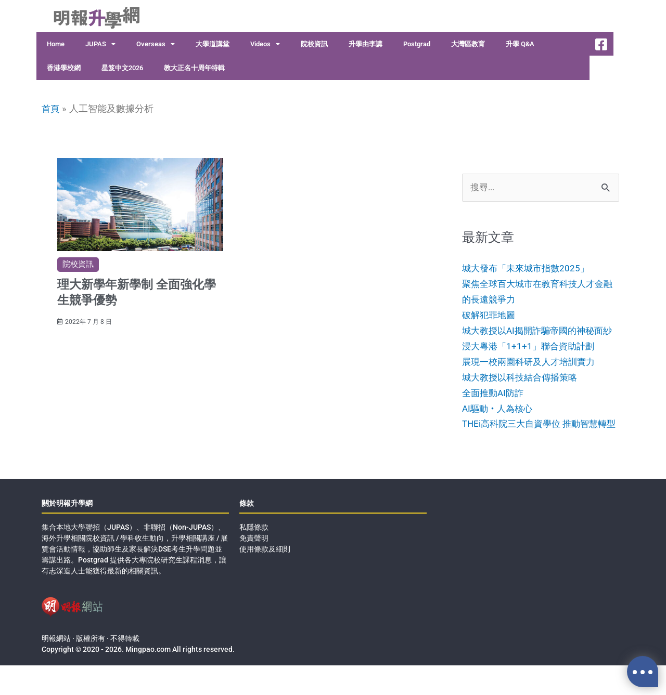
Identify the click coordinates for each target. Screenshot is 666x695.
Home (56, 44)
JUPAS (100, 44)
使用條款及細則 (264, 578)
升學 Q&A (520, 44)
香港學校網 (64, 68)
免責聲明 (253, 567)
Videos (265, 44)
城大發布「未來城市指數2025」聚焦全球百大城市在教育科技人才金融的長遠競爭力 (537, 284)
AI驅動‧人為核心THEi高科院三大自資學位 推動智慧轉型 (538, 438)
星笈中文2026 (122, 68)
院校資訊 (314, 44)
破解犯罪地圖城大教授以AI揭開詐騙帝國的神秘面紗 (536, 330)
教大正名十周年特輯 (194, 68)
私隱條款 (253, 557)
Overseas (155, 44)
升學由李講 (365, 44)
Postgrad (416, 44)
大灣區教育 (468, 44)
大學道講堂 (212, 44)
